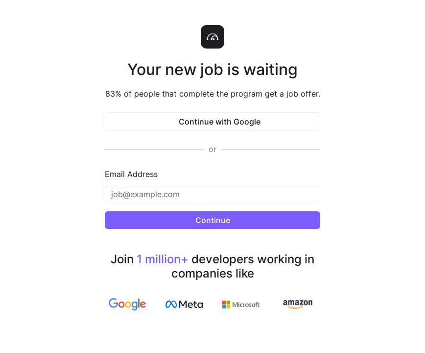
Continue (212, 220)
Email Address (131, 174)
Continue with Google (212, 121)
